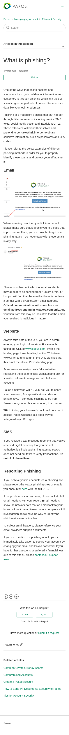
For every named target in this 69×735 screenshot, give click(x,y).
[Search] (34, 27)
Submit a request (48, 632)
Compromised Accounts (18, 674)
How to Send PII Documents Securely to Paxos (32, 688)
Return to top (13, 644)
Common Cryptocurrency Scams (23, 667)
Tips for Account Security (18, 695)
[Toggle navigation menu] (62, 6)
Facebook (5, 596)
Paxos (6, 19)
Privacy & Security (51, 19)
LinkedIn (16, 596)
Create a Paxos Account (18, 681)
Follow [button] (34, 77)
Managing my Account (26, 19)
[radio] (25, 614)
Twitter (11, 596)
